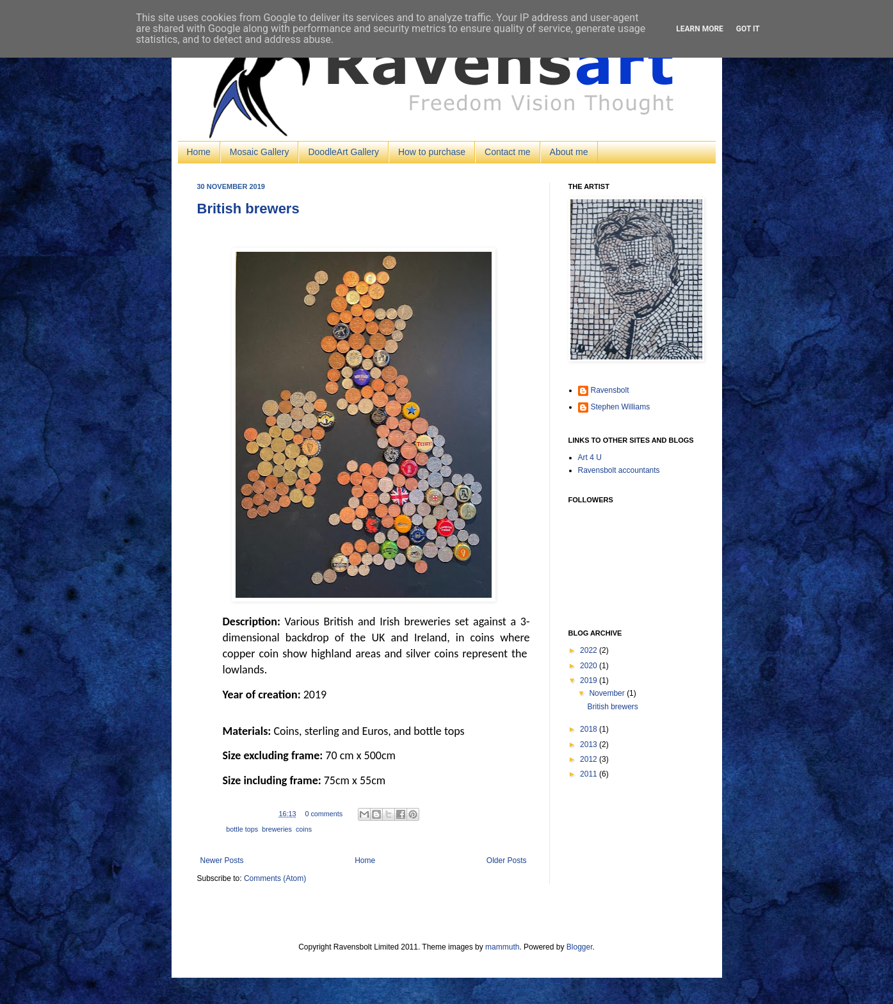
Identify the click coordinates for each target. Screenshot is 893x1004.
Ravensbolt (610, 390)
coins (304, 829)
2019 (589, 680)
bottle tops (242, 829)
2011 (589, 773)
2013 (589, 744)
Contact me (508, 152)
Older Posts (507, 860)
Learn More (699, 28)
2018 (589, 729)
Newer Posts (222, 860)
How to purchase (431, 152)
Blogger (580, 946)
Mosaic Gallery (259, 152)
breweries (277, 829)
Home (199, 152)
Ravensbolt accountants (619, 470)
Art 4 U (590, 457)
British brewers (248, 209)
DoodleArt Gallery (343, 152)
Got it (748, 28)
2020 (589, 665)
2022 (589, 650)
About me (569, 152)
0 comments (323, 814)
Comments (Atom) (275, 878)
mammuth (502, 946)
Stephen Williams (620, 406)
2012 (589, 759)
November (608, 693)
